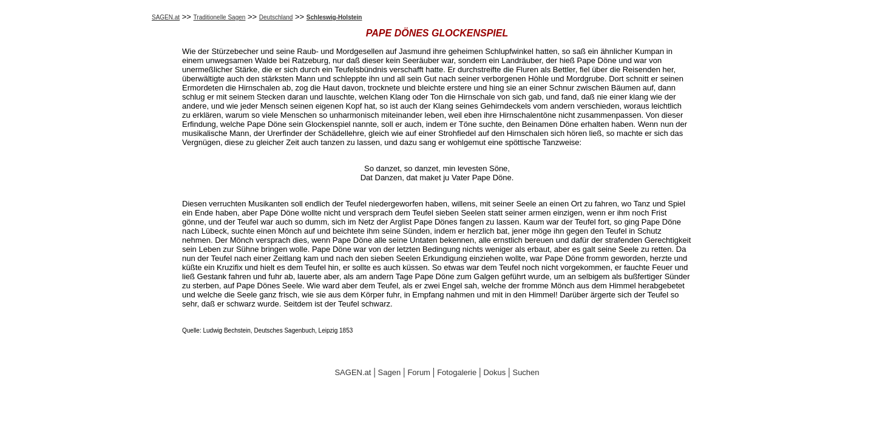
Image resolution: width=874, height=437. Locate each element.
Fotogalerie (456, 372)
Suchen (525, 372)
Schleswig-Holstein (334, 17)
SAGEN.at (166, 17)
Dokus (494, 372)
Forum (418, 372)
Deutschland (276, 17)
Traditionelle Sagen (220, 17)
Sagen (389, 372)
